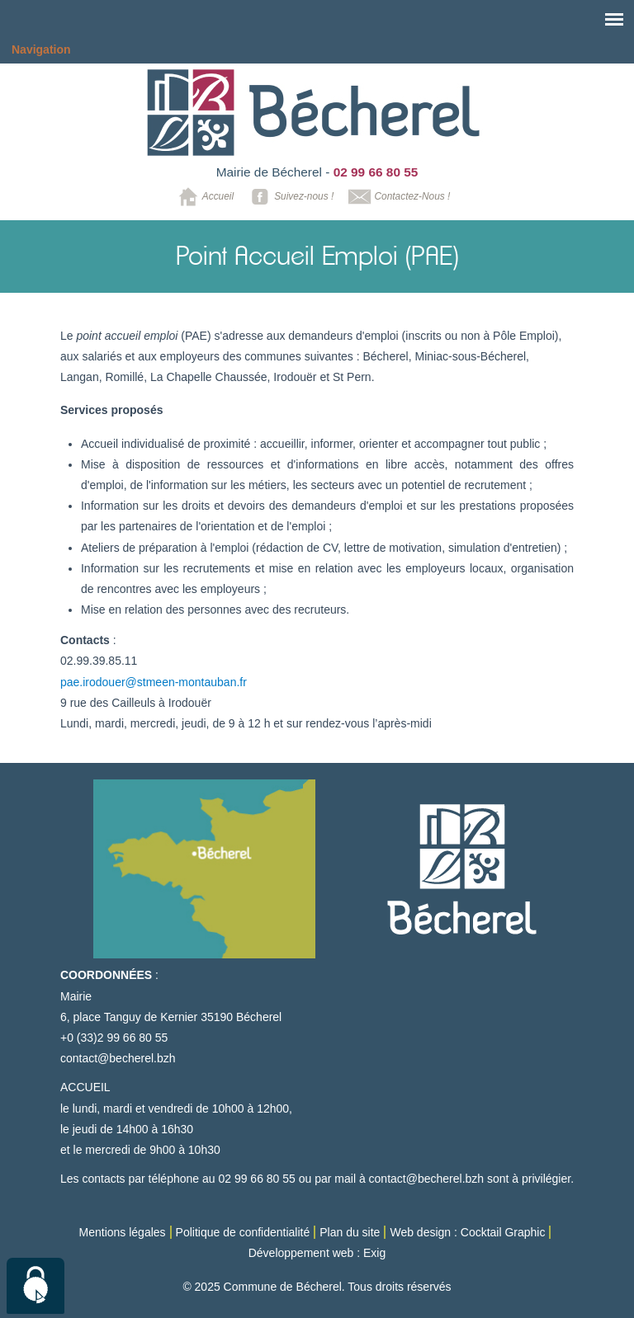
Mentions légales (122, 1232)
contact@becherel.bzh (118, 1058)
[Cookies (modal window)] (35, 1286)
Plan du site (349, 1232)
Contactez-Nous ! (397, 196)
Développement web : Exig (317, 1252)
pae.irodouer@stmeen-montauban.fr (153, 682)
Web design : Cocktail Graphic (467, 1232)
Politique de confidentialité (243, 1232)
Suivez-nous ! (289, 196)
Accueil (203, 196)
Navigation (41, 49)
